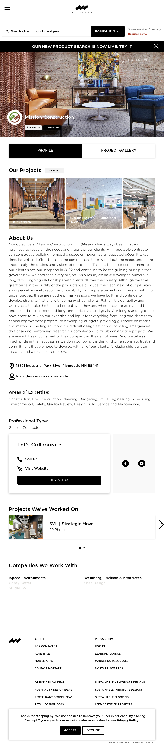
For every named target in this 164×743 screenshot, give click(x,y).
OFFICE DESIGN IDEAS (49, 682)
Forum (100, 646)
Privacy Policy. (128, 720)
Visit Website (37, 468)
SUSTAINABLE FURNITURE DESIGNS (119, 689)
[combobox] (108, 31)
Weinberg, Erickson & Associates (113, 578)
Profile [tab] (45, 150)
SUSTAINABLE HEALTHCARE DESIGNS (120, 682)
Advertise (42, 654)
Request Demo (137, 34)
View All (54, 170)
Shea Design (95, 583)
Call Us (31, 459)
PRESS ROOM (104, 639)
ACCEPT (70, 730)
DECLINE (93, 730)
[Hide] (156, 46)
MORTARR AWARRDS (109, 668)
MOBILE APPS (44, 661)
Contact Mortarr (48, 668)
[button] (7, 9)
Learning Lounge (108, 654)
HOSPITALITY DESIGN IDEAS (53, 689)
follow (34, 127)
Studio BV (17, 588)
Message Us (59, 480)
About (39, 639)
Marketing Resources (112, 661)
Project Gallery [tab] (118, 150)
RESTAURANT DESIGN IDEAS (54, 697)
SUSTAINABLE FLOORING (112, 697)
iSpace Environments (27, 578)
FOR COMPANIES (46, 646)
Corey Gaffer (20, 583)
